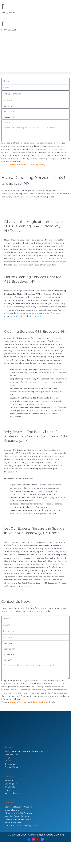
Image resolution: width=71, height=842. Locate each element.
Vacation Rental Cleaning (17, 816)
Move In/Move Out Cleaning (18, 813)
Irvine (7, 790)
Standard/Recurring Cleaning (18, 807)
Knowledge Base (13, 822)
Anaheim (9, 780)
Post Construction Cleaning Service (21, 825)
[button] (35, 73)
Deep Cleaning (12, 810)
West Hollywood (12, 793)
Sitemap (9, 761)
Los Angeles (11, 784)
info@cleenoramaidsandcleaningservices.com (26, 751)
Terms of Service (18, 164)
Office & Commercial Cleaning (19, 819)
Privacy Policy (38, 164)
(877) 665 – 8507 (12, 754)
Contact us (10, 764)
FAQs (7, 758)
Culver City (10, 787)
